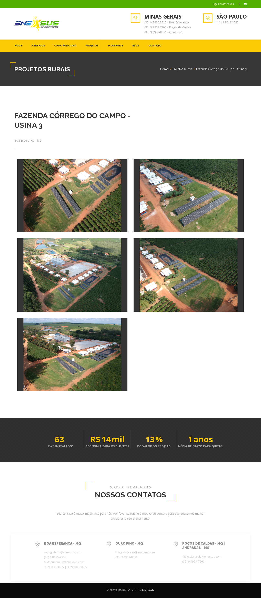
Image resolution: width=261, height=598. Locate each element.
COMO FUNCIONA (65, 45)
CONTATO (155, 45)
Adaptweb (148, 590)
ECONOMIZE (115, 45)
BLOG (135, 45)
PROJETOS (92, 45)
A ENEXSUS (38, 45)
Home (18, 45)
